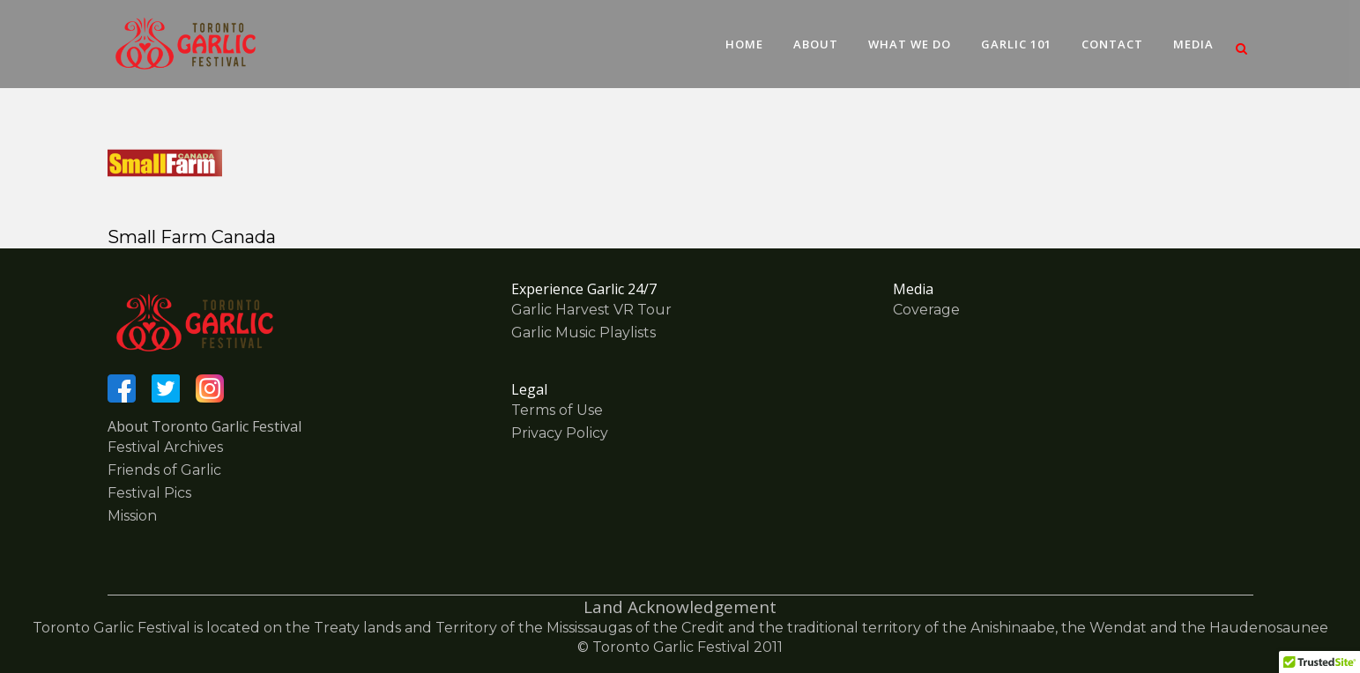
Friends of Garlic (164, 470)
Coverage (926, 309)
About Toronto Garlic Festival (204, 426)
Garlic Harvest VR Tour (591, 309)
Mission (132, 515)
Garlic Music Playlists (583, 332)
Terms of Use (557, 410)
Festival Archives (165, 447)
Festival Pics (149, 492)
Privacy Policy (559, 433)
